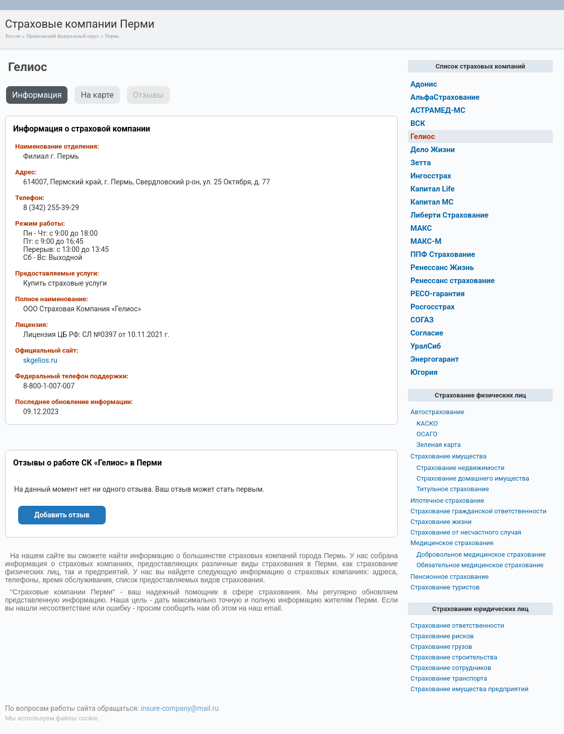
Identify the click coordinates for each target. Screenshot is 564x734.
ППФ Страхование (442, 254)
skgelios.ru (40, 360)
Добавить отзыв (62, 515)
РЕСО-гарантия (437, 293)
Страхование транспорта (448, 678)
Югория (424, 372)
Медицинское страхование (452, 543)
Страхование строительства (454, 657)
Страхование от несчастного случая (465, 532)
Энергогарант (434, 359)
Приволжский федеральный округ (62, 36)
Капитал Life (432, 188)
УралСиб (425, 346)
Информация (36, 95)
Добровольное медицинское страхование (481, 554)
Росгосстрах (432, 306)
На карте (97, 95)
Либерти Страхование (449, 215)
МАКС (421, 228)
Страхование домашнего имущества (472, 478)
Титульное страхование (452, 489)
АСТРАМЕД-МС (437, 110)
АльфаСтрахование (444, 97)
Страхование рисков (442, 636)
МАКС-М (426, 241)
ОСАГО (427, 434)
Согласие (426, 333)
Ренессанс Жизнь (442, 267)
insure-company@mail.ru (179, 708)
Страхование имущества (448, 456)
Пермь (112, 36)
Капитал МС (431, 202)
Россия (13, 36)
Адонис (423, 84)
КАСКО (427, 423)
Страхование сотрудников (450, 668)
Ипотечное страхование (447, 500)
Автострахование (437, 412)
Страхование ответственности (457, 625)
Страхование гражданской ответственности (478, 511)
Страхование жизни (441, 521)
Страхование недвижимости (460, 468)
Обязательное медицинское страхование (479, 565)
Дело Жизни (432, 149)
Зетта (420, 162)
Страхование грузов (441, 646)
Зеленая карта (438, 444)
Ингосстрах (430, 175)
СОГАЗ (422, 319)
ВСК (417, 123)
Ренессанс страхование (452, 280)
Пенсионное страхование (449, 576)
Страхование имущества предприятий (469, 689)
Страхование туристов (444, 587)
